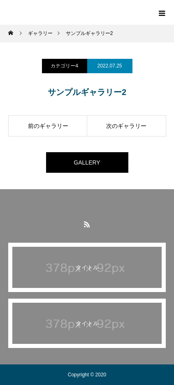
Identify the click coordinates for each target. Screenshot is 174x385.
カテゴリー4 (64, 66)
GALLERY (87, 162)
